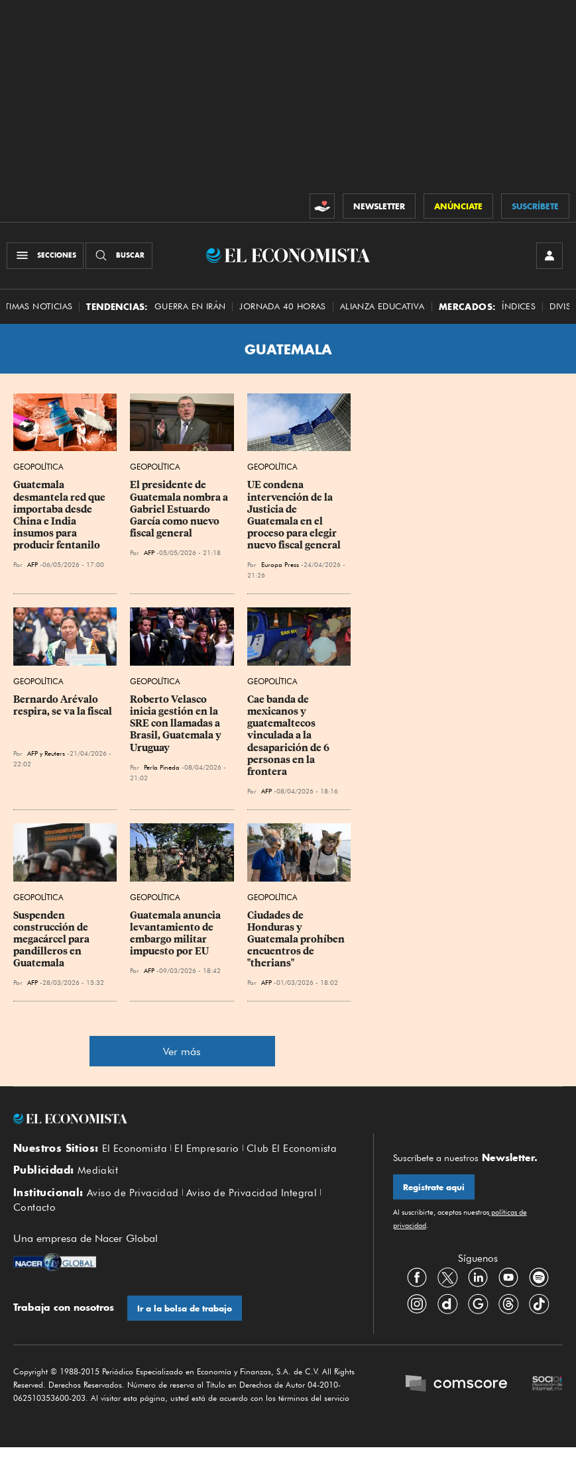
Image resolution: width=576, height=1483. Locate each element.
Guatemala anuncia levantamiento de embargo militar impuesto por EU (176, 933)
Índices (519, 306)
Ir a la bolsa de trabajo (184, 1308)
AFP (32, 565)
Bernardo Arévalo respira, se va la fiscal (62, 705)
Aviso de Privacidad (133, 1193)
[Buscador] (119, 255)
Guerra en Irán (190, 306)
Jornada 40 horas (282, 306)
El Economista (134, 1148)
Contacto (34, 1208)
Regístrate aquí (434, 1188)
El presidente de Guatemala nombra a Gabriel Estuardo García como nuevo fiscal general (180, 510)
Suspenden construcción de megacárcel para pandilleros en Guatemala (52, 939)
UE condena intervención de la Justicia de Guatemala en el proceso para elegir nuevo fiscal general (294, 516)
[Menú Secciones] (45, 255)
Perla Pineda (162, 767)
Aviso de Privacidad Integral (251, 1193)
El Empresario (206, 1148)
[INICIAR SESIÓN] (549, 255)
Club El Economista (292, 1148)
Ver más (182, 1052)
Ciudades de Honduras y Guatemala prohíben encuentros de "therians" (297, 939)
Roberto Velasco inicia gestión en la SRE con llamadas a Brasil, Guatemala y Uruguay (176, 723)
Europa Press (280, 565)
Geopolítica (38, 467)
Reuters (54, 753)
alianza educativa (382, 306)
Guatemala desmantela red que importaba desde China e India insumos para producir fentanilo (60, 516)
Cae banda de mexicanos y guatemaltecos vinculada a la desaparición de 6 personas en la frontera (289, 735)
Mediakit (98, 1171)
